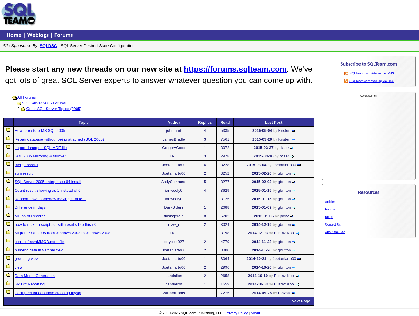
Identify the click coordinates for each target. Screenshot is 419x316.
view (19, 267)
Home (15, 34)
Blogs (329, 217)
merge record (26, 165)
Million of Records (30, 216)
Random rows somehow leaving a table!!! (50, 199)
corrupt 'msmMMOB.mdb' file (40, 241)
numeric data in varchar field (39, 250)
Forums (63, 34)
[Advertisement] (149, 14)
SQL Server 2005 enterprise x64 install (48, 182)
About (255, 313)
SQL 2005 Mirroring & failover (40, 156)
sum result (24, 173)
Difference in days (30, 207)
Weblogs (38, 34)
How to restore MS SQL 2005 (40, 130)
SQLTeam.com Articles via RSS (372, 73)
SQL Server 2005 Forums (44, 103)
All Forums (26, 97)
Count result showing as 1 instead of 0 (48, 190)
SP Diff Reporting (30, 284)
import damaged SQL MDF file (41, 147)
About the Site (335, 232)
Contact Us (333, 224)
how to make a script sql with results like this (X (55, 224)
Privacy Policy (237, 313)
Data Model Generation (35, 276)
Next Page (301, 301)
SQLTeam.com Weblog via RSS (371, 81)
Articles (330, 201)
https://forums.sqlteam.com (235, 69)
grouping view (27, 258)
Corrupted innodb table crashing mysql (48, 293)
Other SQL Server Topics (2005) (53, 108)
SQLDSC (48, 45)
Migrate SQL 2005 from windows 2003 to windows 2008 (63, 233)
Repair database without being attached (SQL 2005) (59, 139)
